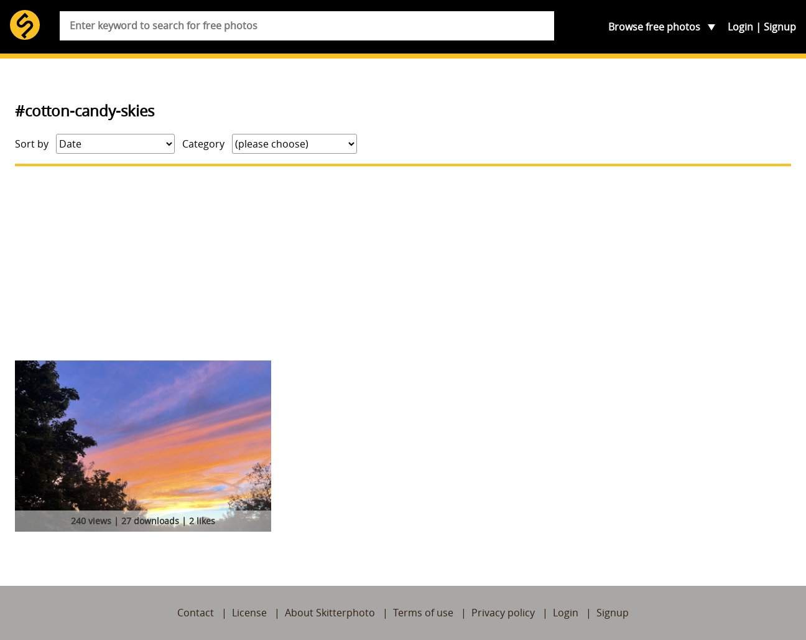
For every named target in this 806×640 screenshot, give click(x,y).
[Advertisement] (403, 263)
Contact (195, 612)
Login (740, 27)
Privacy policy (503, 612)
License (249, 612)
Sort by (32, 144)
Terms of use (423, 612)
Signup (780, 27)
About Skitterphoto (330, 612)
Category (203, 144)
